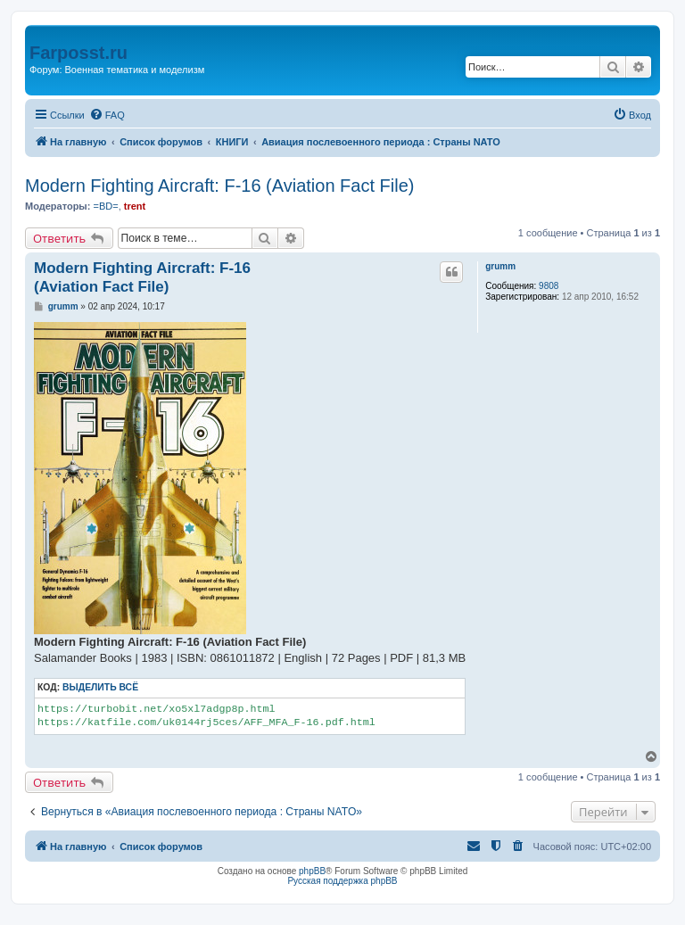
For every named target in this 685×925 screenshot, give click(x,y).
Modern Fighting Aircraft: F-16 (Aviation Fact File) (219, 185)
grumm (500, 266)
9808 (548, 286)
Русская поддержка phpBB (342, 881)
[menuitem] (107, 115)
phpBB (312, 871)
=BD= (105, 206)
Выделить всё (100, 687)
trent (134, 206)
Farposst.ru (78, 52)
